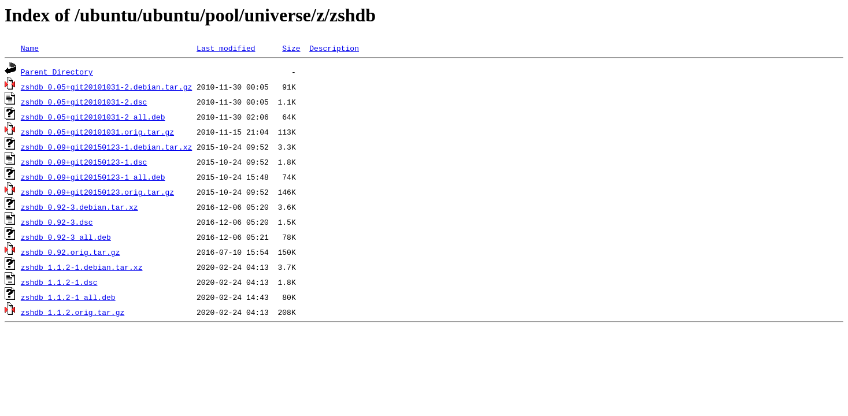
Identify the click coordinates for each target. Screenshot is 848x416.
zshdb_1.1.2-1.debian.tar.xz (82, 267)
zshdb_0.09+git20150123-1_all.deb (93, 177)
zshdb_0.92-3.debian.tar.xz (79, 207)
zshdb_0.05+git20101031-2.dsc (84, 101)
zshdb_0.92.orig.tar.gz (70, 252)
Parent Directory (57, 71)
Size (291, 48)
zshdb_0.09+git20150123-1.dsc (84, 162)
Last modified (226, 48)
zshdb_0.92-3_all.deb (66, 237)
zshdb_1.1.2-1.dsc (59, 282)
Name (30, 48)
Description (334, 48)
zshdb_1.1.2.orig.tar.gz (72, 312)
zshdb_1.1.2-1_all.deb (68, 297)
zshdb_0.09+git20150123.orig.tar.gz (97, 192)
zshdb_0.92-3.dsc (57, 222)
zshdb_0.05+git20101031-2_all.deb (93, 117)
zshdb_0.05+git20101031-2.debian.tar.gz (106, 86)
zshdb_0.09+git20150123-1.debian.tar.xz (106, 147)
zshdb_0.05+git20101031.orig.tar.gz (97, 132)
